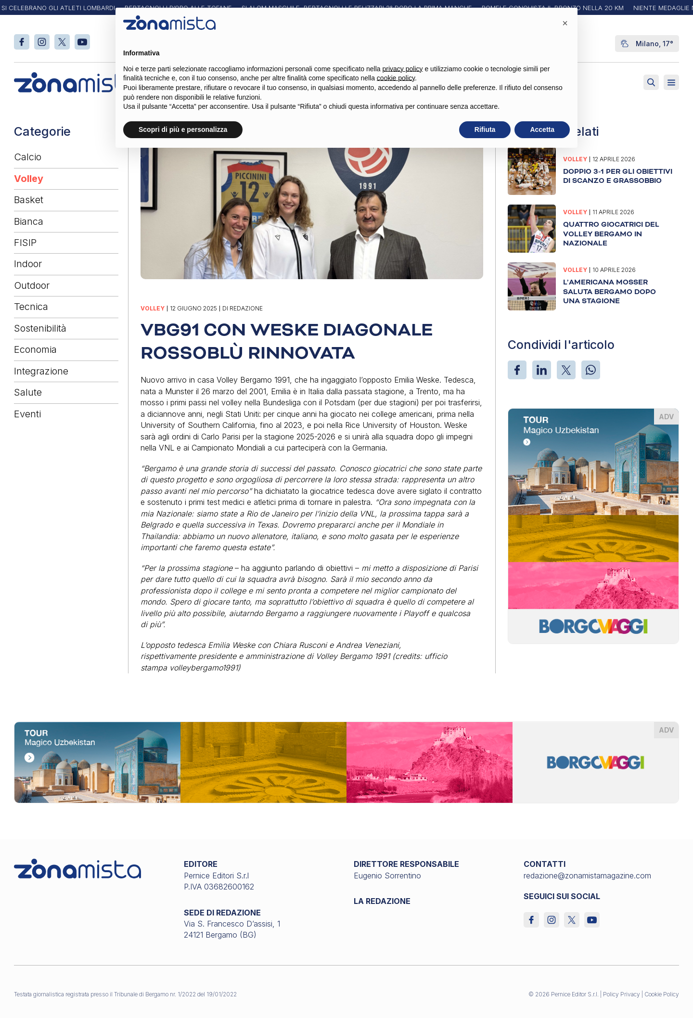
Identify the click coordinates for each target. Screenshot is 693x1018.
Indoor (28, 264)
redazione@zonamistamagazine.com (587, 875)
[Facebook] (517, 370)
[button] (565, 23)
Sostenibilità (40, 328)
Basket (28, 200)
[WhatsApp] (590, 370)
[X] (566, 370)
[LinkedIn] (541, 370)
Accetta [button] (542, 129)
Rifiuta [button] (485, 129)
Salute (28, 392)
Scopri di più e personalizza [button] (183, 129)
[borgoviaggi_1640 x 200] (346, 762)
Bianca (28, 221)
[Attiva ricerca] (651, 82)
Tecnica (31, 306)
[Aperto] (671, 82)
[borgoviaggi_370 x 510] (593, 525)
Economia (35, 349)
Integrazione (41, 371)
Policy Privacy (621, 994)
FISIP (25, 242)
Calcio (27, 157)
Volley (28, 178)
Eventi (27, 414)
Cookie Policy (661, 994)
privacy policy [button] (403, 69)
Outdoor (32, 285)
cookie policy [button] (396, 78)
